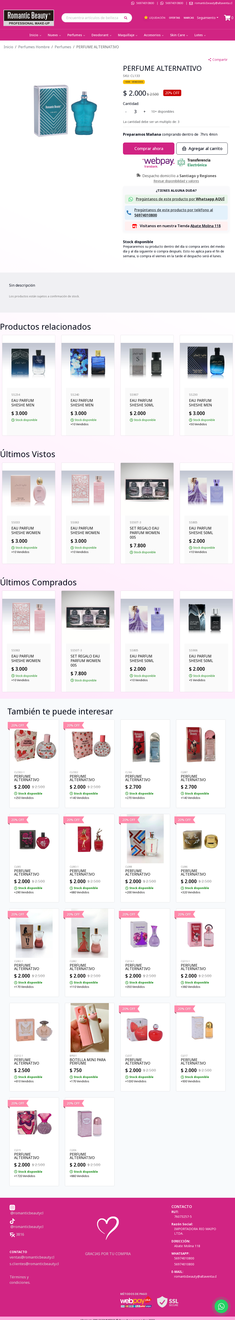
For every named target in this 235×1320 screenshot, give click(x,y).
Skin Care (179, 35)
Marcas (189, 17)
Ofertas (174, 17)
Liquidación (154, 17)
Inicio (35, 35)
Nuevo (55, 35)
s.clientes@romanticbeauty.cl (34, 1263)
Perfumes (76, 35)
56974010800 (145, 3)
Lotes (200, 35)
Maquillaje (128, 35)
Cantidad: (131, 103)
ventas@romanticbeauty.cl (32, 1257)
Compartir (217, 59)
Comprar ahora (148, 148)
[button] (127, 17)
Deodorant (102, 35)
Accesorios (154, 35)
